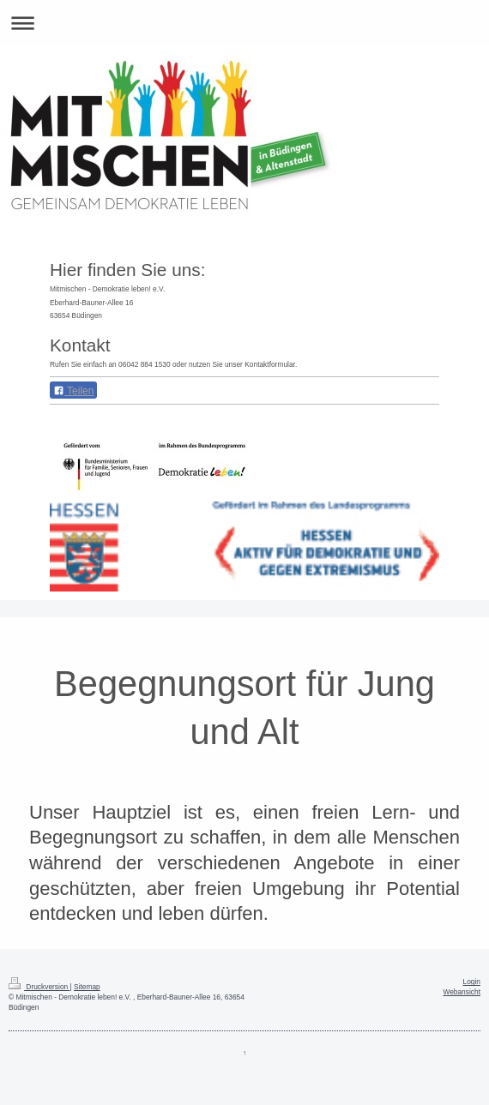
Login (472, 981)
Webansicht (461, 992)
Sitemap (87, 986)
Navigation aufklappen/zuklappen (244, 22)
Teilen (73, 391)
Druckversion (39, 986)
